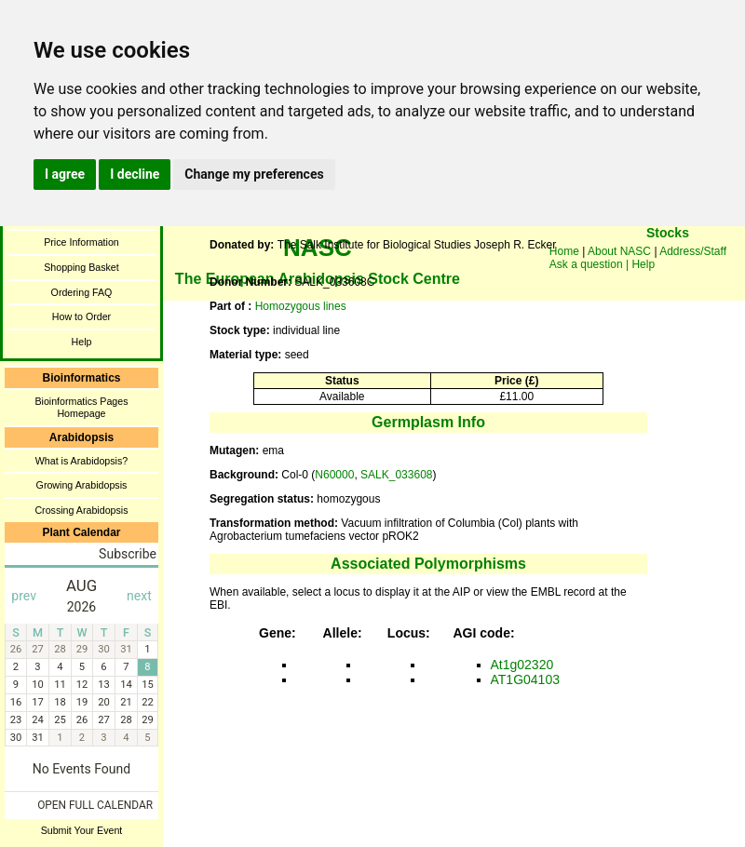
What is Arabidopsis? (82, 460)
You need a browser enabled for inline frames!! (668, 260)
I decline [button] (134, 174)
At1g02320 (522, 664)
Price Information (81, 242)
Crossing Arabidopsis (81, 510)
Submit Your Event (82, 830)
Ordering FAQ (82, 292)
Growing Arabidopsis (82, 485)
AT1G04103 (525, 679)
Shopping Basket (81, 267)
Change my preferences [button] (253, 174)
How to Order (81, 316)
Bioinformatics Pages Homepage (81, 407)
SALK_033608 (396, 474)
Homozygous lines (300, 306)
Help (82, 341)
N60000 (334, 474)
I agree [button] (65, 174)
